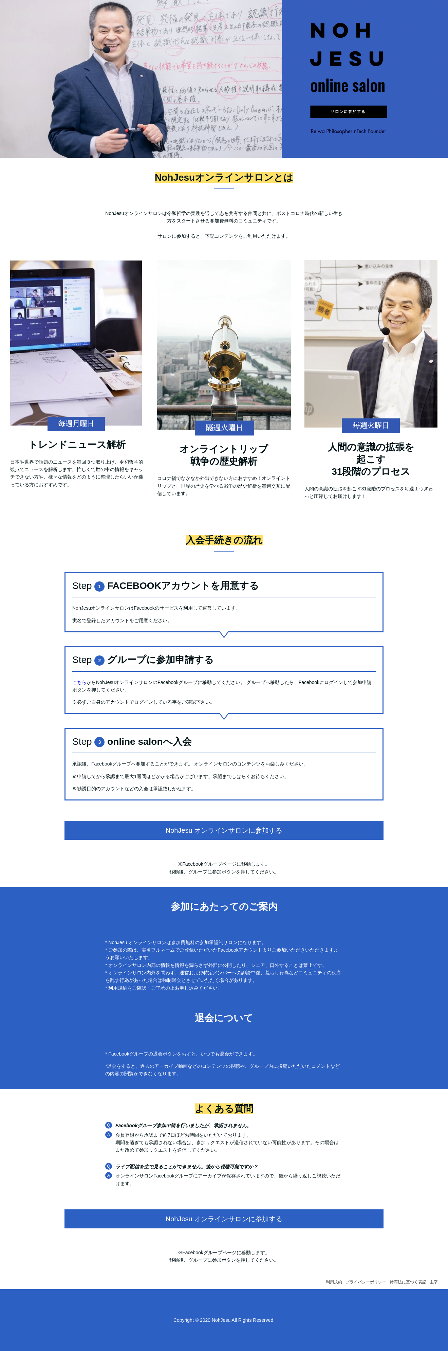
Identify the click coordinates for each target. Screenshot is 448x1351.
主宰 (434, 1282)
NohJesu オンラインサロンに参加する (224, 830)
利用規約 (334, 1282)
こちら (79, 682)
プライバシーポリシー (366, 1282)
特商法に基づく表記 (408, 1282)
